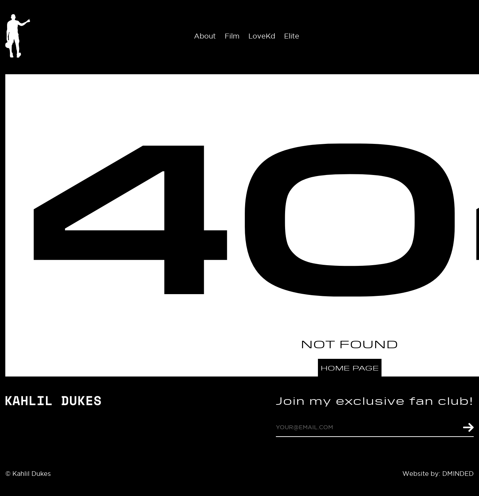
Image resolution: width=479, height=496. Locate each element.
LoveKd (261, 36)
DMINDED (458, 473)
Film (232, 36)
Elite (291, 36)
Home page (350, 368)
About (205, 36)
